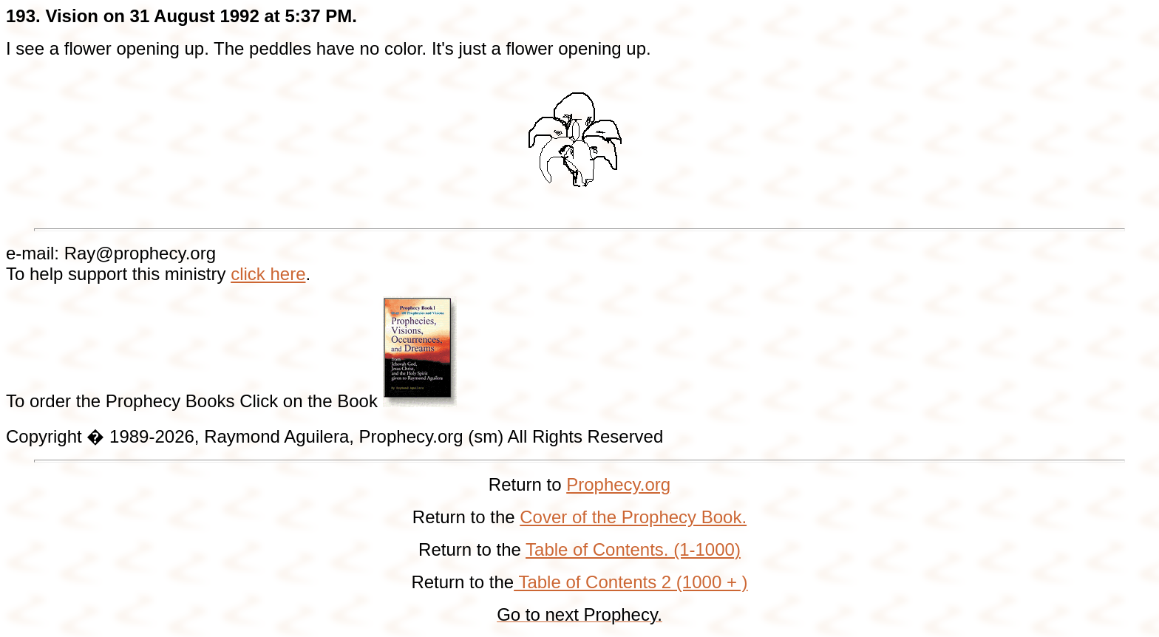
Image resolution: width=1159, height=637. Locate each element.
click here (268, 274)
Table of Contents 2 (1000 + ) (630, 582)
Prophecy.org (618, 484)
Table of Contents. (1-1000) (633, 549)
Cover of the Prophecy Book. (633, 517)
